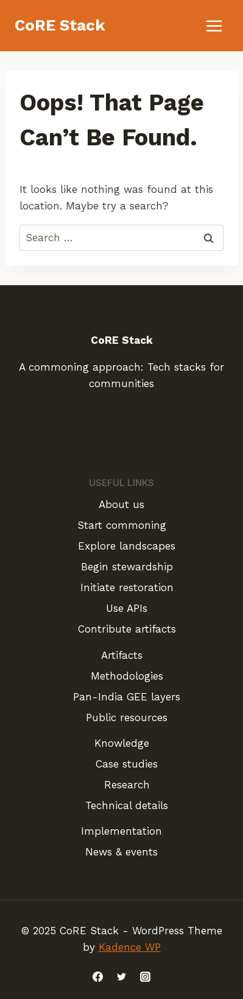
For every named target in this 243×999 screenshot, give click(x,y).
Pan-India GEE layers (126, 697)
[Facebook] (97, 976)
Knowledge (121, 743)
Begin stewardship (127, 567)
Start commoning (121, 525)
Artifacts (122, 655)
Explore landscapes (126, 546)
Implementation (121, 831)
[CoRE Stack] (60, 25)
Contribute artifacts (127, 629)
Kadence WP (130, 947)
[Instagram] (145, 976)
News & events (121, 852)
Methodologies (127, 676)
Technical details (126, 805)
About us (121, 504)
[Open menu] (213, 25)
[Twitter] (121, 976)
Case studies (127, 764)
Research (127, 785)
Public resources (126, 717)
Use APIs (126, 608)
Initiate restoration (127, 587)
